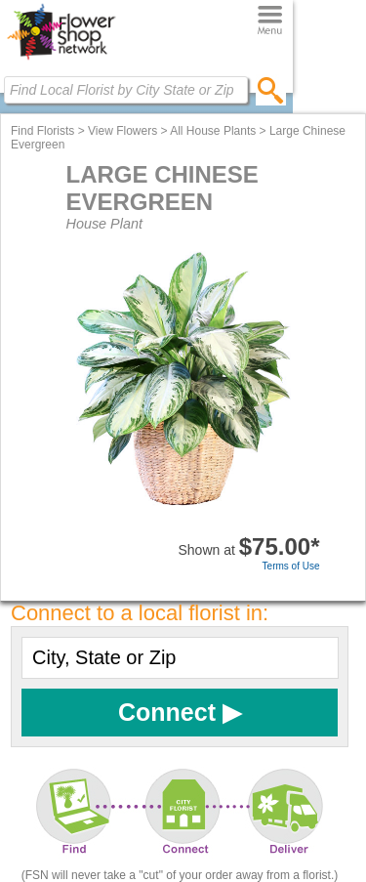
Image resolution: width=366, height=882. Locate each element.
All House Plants (213, 131)
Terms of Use (291, 566)
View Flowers (122, 131)
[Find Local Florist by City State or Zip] (126, 90)
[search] (271, 89)
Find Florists (42, 131)
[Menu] (270, 21)
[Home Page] (61, 59)
